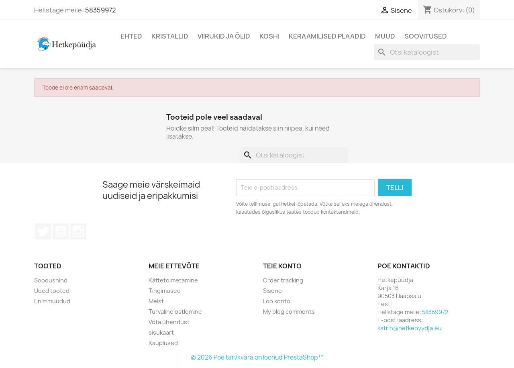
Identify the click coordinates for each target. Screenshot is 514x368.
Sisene (272, 290)
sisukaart (161, 332)
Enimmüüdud (52, 301)
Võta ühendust (169, 322)
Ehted (131, 36)
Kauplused (163, 343)
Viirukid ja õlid (224, 36)
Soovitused (425, 36)
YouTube (61, 231)
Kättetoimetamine (173, 280)
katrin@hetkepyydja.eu (409, 328)
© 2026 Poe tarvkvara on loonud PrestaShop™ (257, 357)
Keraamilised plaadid (327, 36)
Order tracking (283, 280)
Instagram (78, 231)
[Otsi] (427, 52)
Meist (156, 301)
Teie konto (282, 266)
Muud (385, 36)
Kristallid (169, 36)
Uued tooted (51, 290)
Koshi (269, 36)
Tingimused (165, 290)
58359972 (100, 10)
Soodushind (50, 280)
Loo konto (276, 301)
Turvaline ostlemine (175, 311)
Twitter (43, 231)
